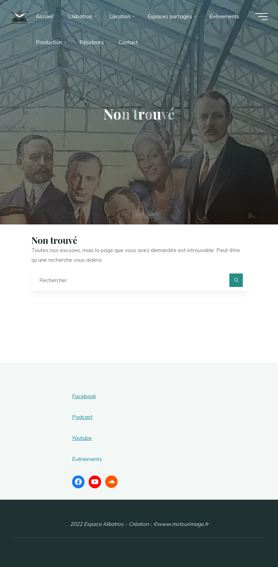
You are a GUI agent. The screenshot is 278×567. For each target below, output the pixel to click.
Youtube (82, 438)
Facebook (84, 396)
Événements (87, 459)
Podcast (82, 417)
